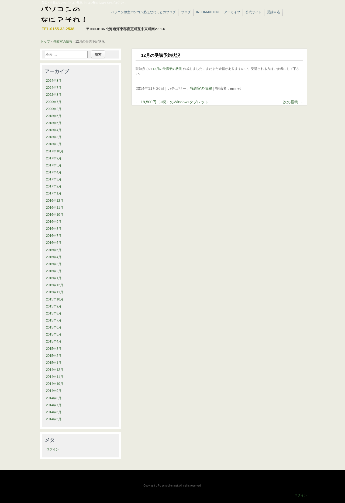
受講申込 (273, 12)
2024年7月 (54, 88)
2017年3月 (54, 179)
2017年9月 (54, 158)
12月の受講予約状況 (167, 68)
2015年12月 (54, 285)
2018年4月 (54, 130)
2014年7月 (54, 405)
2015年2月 (54, 356)
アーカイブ (232, 12)
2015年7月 (54, 320)
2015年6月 (54, 327)
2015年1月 (54, 363)
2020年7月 (54, 102)
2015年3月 (54, 349)
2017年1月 (54, 193)
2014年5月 (54, 419)
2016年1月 (54, 278)
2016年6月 (54, 243)
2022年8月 (54, 95)
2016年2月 (54, 271)
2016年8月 (54, 229)
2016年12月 (54, 201)
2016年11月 (54, 208)
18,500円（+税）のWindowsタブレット (172, 102)
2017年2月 (54, 186)
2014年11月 (54, 377)
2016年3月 (54, 264)
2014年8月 (54, 398)
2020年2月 (54, 109)
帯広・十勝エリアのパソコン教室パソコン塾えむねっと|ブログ (71, 14)
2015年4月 (54, 341)
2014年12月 (54, 370)
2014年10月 (54, 384)
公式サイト (254, 12)
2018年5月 (54, 123)
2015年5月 (54, 334)
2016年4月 (54, 257)
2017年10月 (54, 151)
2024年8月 (54, 81)
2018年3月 (54, 137)
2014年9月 (54, 391)
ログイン (52, 449)
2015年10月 (54, 299)
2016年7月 (54, 236)
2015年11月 (54, 292)
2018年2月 (54, 144)
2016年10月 (54, 215)
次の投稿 (293, 102)
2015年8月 (54, 313)
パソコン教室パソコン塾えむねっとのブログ (143, 12)
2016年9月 (54, 222)
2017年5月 (54, 165)
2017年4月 (54, 172)
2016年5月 (54, 250)
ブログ (186, 12)
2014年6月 (54, 412)
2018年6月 (54, 116)
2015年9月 (54, 306)
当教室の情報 (200, 88)
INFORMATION (207, 12)
